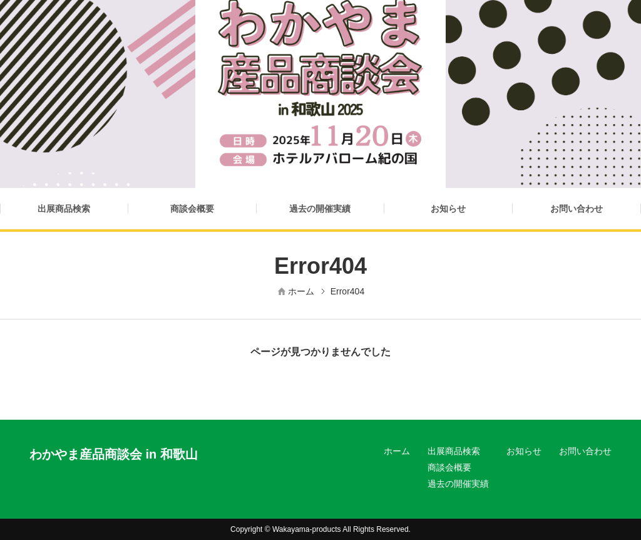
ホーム (301, 291)
